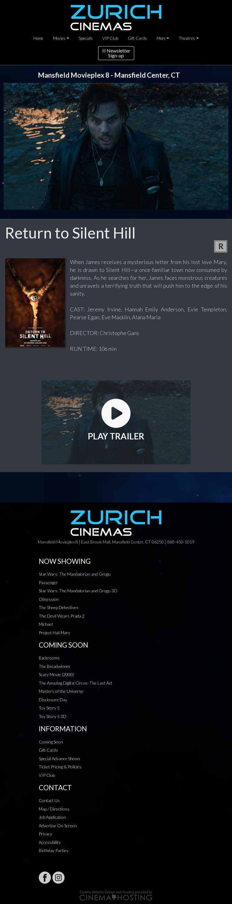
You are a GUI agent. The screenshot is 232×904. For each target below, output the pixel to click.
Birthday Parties (53, 850)
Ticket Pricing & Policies (60, 766)
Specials (86, 38)
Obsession (49, 599)
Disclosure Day (53, 699)
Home (38, 38)
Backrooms (49, 657)
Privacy (45, 833)
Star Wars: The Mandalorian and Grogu (75, 574)
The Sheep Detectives (58, 607)
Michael (46, 624)
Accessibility (50, 842)
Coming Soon (51, 741)
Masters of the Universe (61, 691)
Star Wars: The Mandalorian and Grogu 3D (78, 590)
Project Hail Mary (54, 632)
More (161, 38)
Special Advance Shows (59, 758)
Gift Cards (137, 38)
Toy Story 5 (49, 707)
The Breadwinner (55, 666)
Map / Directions (54, 808)
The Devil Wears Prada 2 (62, 615)
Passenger (48, 582)
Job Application (52, 817)
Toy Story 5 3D (52, 716)
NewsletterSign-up (116, 53)
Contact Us (49, 800)
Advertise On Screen (58, 825)
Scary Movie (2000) (56, 674)
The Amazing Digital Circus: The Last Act (75, 683)
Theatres (187, 38)
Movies (59, 38)
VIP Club (110, 38)
